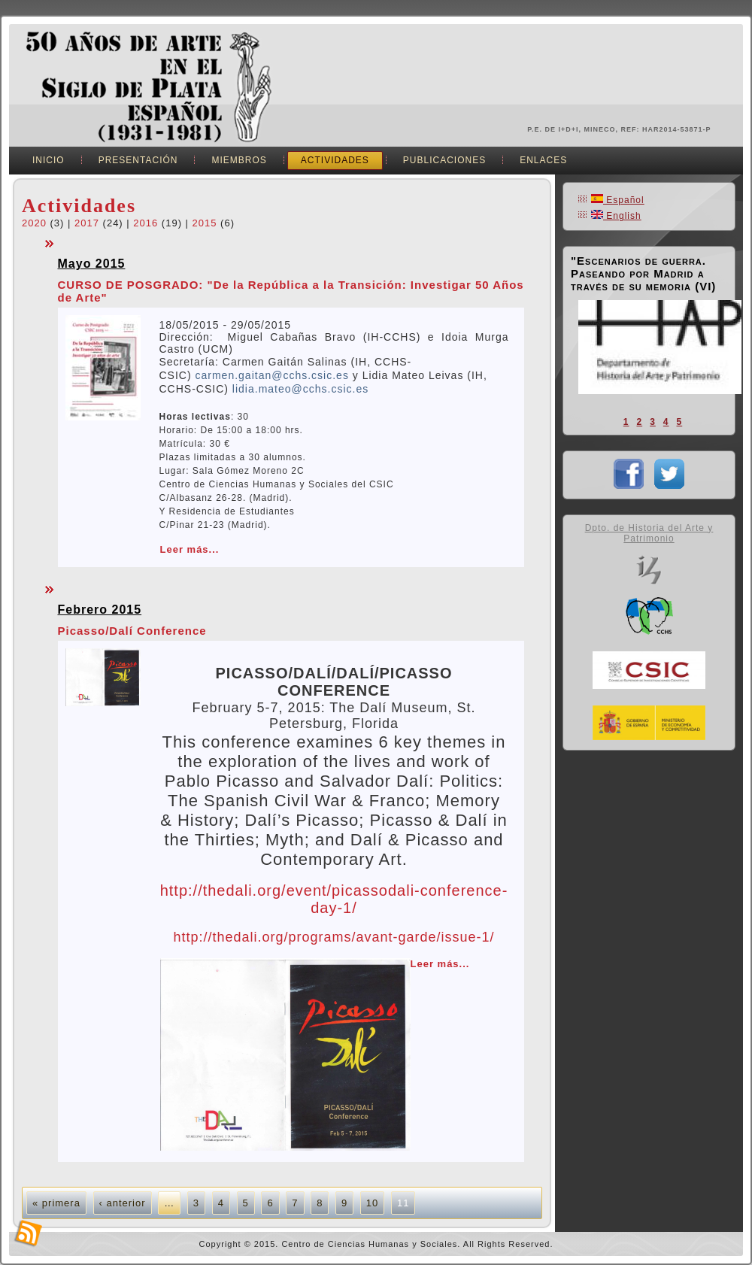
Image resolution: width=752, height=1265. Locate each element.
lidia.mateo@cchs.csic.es (300, 389)
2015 (205, 223)
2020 (34, 223)
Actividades (335, 160)
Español (617, 200)
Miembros (238, 160)
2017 (86, 223)
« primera (56, 1203)
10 (372, 1203)
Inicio (48, 160)
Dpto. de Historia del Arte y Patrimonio (649, 533)
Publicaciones (444, 160)
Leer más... (190, 549)
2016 (145, 223)
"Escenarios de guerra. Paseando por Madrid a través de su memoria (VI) (643, 273)
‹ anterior (122, 1203)
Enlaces (543, 160)
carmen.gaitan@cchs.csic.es (272, 375)
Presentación (138, 160)
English (616, 216)
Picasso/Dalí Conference (132, 630)
